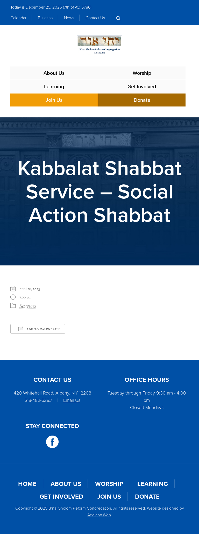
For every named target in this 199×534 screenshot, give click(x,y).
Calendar (18, 18)
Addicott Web (99, 515)
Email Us (71, 400)
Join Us (54, 100)
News (69, 18)
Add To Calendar (37, 328)
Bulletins (45, 18)
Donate (142, 100)
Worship (142, 73)
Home (27, 484)
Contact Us (95, 18)
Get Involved (141, 86)
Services (27, 305)
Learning (54, 86)
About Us (54, 73)
